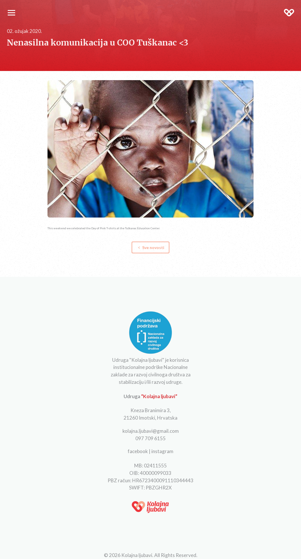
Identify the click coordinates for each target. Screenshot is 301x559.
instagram (162, 451)
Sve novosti (150, 247)
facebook (138, 451)
